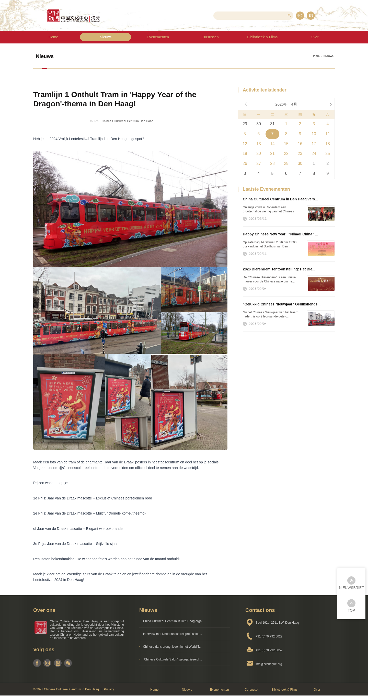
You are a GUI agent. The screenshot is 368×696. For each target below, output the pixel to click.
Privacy (109, 689)
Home (53, 37)
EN (311, 15)
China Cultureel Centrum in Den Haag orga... (173, 621)
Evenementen (158, 37)
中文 (300, 15)
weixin (68, 663)
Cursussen (210, 37)
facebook (37, 663)
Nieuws (105, 37)
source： (95, 121)
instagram (47, 663)
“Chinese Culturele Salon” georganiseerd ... (172, 659)
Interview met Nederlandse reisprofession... (172, 634)
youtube (58, 663)
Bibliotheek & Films (284, 689)
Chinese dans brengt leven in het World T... (172, 646)
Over (317, 689)
